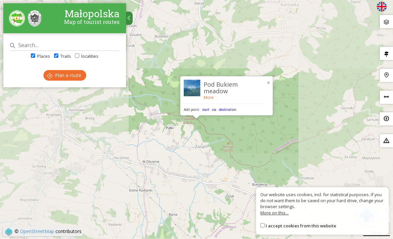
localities (86, 56)
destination (227, 109)
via (214, 109)
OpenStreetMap (37, 231)
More (209, 97)
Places (40, 56)
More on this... (274, 213)
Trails (62, 56)
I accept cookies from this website (301, 226)
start (205, 109)
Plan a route (64, 75)
